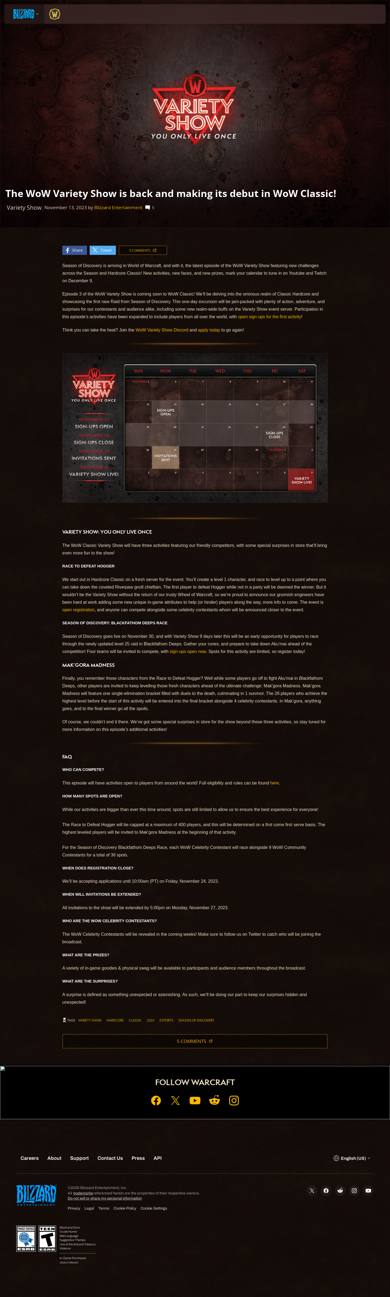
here (274, 783)
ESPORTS (166, 1020)
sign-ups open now (188, 651)
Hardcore (115, 1020)
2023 (150, 1020)
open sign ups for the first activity (269, 316)
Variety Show (89, 1020)
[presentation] (24, 14)
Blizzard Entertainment (118, 207)
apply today (209, 330)
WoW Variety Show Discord (161, 330)
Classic (135, 1020)
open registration (78, 610)
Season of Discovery (196, 1020)
